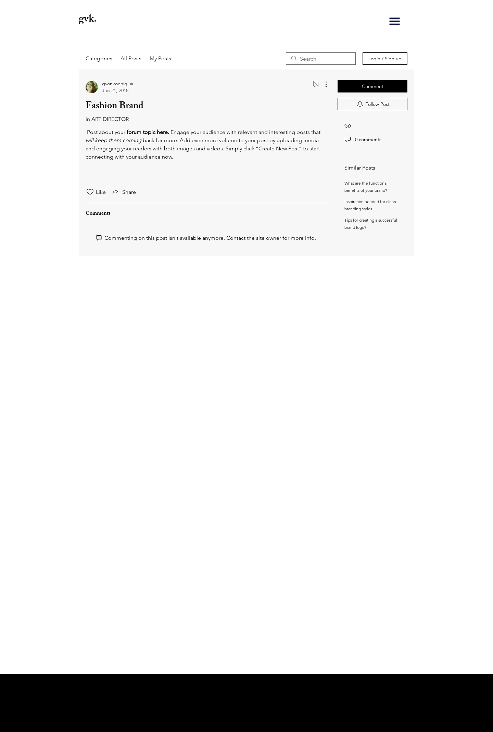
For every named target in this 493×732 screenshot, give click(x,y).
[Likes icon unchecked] (90, 192)
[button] (394, 21)
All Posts (131, 58)
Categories (99, 58)
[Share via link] (123, 192)
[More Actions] (322, 84)
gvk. (89, 20)
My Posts (160, 58)
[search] (321, 58)
